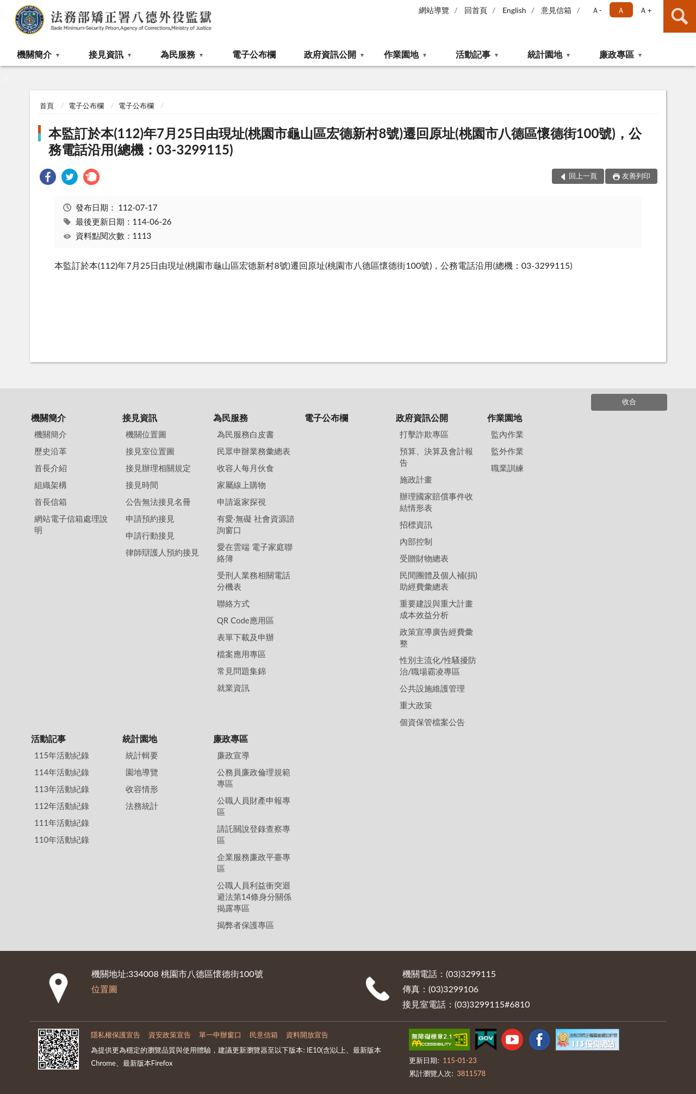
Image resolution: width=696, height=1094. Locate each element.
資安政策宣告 (169, 1034)
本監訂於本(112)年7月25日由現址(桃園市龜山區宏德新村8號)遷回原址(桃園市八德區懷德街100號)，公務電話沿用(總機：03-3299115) (345, 141)
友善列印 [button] (636, 175)
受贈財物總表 (424, 558)
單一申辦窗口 (220, 1034)
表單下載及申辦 (245, 637)
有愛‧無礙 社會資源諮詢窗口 (256, 524)
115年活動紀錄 (61, 755)
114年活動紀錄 (61, 772)
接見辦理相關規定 (158, 468)
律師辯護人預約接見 (162, 552)
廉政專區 (616, 54)
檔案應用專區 (241, 654)
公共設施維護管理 (432, 688)
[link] (48, 178)
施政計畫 (416, 479)
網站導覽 (434, 10)
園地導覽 (142, 772)
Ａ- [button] (597, 10)
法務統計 (142, 806)
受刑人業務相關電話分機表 (253, 580)
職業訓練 (507, 468)
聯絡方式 (233, 603)
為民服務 (177, 54)
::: (8, 8)
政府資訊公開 (330, 54)
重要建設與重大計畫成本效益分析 (436, 609)
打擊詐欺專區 (424, 434)
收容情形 (142, 789)
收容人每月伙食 (245, 468)
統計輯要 (142, 755)
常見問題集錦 (241, 671)
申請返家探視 (241, 501)
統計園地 (544, 54)
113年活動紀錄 (61, 789)
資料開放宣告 (307, 1034)
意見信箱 (556, 10)
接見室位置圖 (150, 451)
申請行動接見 (150, 535)
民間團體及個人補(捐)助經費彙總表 (438, 580)
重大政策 (416, 705)
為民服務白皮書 (245, 434)
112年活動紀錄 (61, 806)
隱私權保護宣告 (115, 1034)
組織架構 (50, 485)
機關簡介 (34, 54)
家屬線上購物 (241, 485)
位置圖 (104, 989)
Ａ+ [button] (645, 10)
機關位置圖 (146, 434)
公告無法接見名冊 (158, 501)
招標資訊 (416, 524)
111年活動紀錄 (61, 822)
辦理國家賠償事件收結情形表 (436, 501)
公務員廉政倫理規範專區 (253, 777)
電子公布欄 (254, 54)
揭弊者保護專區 (245, 925)
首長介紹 (50, 468)
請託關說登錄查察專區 (253, 834)
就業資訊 (233, 688)
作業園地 (401, 54)
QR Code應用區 (245, 620)
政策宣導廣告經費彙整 (436, 637)
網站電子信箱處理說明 (71, 524)
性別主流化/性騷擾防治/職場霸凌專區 (438, 665)
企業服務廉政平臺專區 (253, 862)
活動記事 (473, 54)
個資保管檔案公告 (432, 722)
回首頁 (475, 10)
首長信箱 (50, 501)
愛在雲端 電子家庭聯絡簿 (255, 552)
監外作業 (507, 451)
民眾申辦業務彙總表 (253, 451)
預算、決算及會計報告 (436, 456)
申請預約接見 (150, 518)
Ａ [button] (621, 10)
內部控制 (416, 541)
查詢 (679, 16)
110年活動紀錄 (61, 839)
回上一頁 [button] (583, 175)
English (514, 10)
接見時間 (142, 485)
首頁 (47, 105)
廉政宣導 (233, 755)
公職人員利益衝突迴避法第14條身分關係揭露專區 (254, 896)
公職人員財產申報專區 (253, 806)
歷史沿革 (50, 451)
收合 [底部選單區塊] (629, 401)
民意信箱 (264, 1034)
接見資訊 (106, 54)
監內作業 (507, 434)
